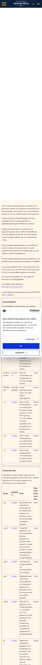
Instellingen (30, 339)
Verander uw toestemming (12, 287)
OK (21, 346)
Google (14, 402)
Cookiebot (10, 295)
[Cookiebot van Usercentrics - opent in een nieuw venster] (29, 310)
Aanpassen (21, 353)
